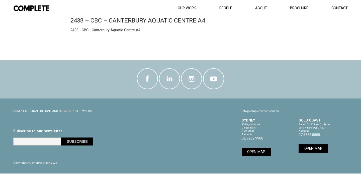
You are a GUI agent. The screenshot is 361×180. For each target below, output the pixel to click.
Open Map (256, 152)
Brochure (299, 8)
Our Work (187, 8)
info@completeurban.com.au (260, 111)
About (261, 8)
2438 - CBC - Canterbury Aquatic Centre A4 (105, 30)
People (225, 8)
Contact (339, 8)
